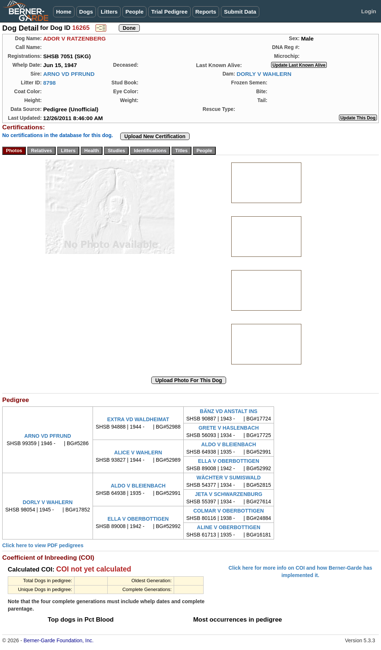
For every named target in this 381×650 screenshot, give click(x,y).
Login (368, 11)
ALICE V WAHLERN (138, 452)
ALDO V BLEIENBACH (228, 444)
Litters (109, 11)
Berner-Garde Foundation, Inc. (59, 640)
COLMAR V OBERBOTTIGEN (228, 511)
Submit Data (240, 11)
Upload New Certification (155, 136)
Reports (206, 11)
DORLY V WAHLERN (263, 74)
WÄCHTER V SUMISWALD (229, 477)
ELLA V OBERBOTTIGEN (228, 461)
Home (64, 11)
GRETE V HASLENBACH (228, 428)
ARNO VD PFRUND (68, 74)
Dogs (86, 11)
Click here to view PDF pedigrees (42, 545)
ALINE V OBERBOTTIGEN (228, 527)
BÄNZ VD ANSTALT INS (228, 411)
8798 (49, 83)
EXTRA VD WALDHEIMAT (138, 419)
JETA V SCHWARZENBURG (228, 494)
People (134, 11)
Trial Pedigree (169, 11)
